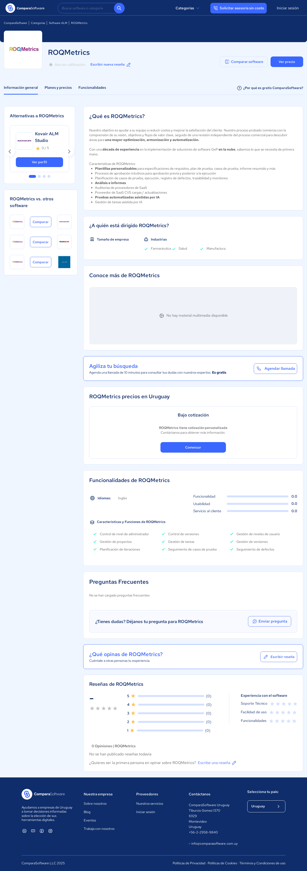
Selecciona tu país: (263, 791)
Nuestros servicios (149, 803)
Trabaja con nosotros (99, 828)
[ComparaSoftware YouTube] (33, 831)
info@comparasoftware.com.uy (213, 844)
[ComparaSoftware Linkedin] (24, 831)
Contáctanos (199, 794)
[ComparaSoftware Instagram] (50, 831)
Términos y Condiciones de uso (262, 863)
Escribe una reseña (217, 763)
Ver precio (287, 62)
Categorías (188, 8)
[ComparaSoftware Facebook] (42, 831)
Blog (87, 812)
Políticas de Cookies (222, 863)
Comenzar (193, 447)
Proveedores (147, 794)
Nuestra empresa (98, 794)
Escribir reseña (279, 657)
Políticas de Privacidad (189, 863)
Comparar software (243, 62)
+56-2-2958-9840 (203, 832)
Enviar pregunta (269, 621)
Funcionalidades (92, 87)
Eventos (90, 820)
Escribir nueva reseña (110, 64)
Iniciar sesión (288, 8)
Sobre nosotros (95, 803)
